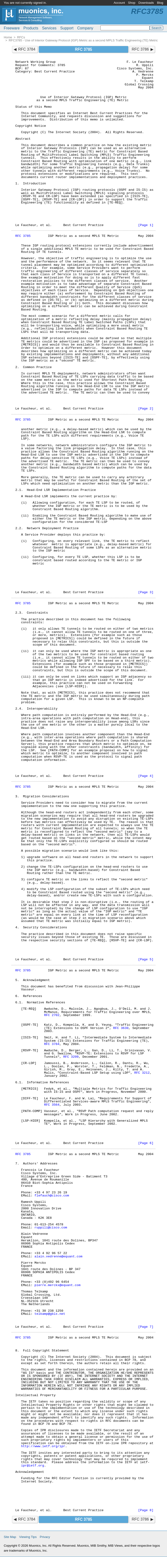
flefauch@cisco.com (52, 1195)
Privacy (45, 1537)
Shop (131, 2)
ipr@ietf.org (32, 1465)
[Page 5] (145, 959)
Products (31, 28)
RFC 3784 (26, 49)
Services (49, 28)
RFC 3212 (142, 1073)
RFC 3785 (23, 236)
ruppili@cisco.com (51, 1227)
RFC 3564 (51, 1105)
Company (85, 28)
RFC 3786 (140, 49)
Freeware (12, 28)
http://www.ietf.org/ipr (43, 1446)
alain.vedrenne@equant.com (59, 1256)
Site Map (10, 1537)
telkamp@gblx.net (50, 1314)
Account (119, 2)
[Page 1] (145, 225)
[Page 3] (145, 592)
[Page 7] (145, 1327)
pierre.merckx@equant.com (58, 1285)
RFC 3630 (120, 1028)
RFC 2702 (51, 1015)
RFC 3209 (71, 1057)
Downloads (146, 2)
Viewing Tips (28, 1537)
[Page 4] (145, 776)
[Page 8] (145, 1510)
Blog (160, 2)
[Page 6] (145, 1143)
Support (66, 28)
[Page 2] (145, 408)
